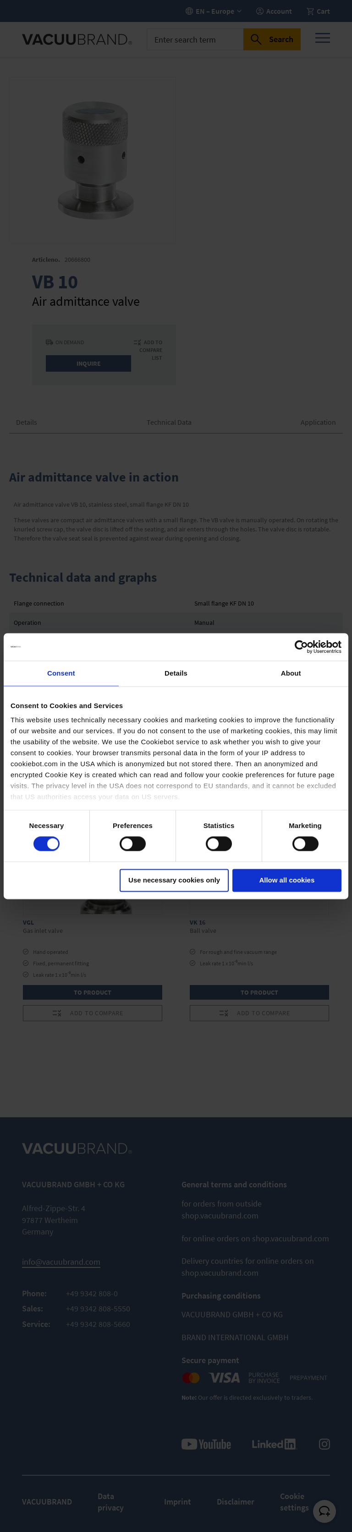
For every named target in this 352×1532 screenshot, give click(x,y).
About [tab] (291, 673)
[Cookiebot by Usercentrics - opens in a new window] (301, 647)
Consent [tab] (61, 673)
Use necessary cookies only (174, 880)
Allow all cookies (286, 880)
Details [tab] (176, 673)
